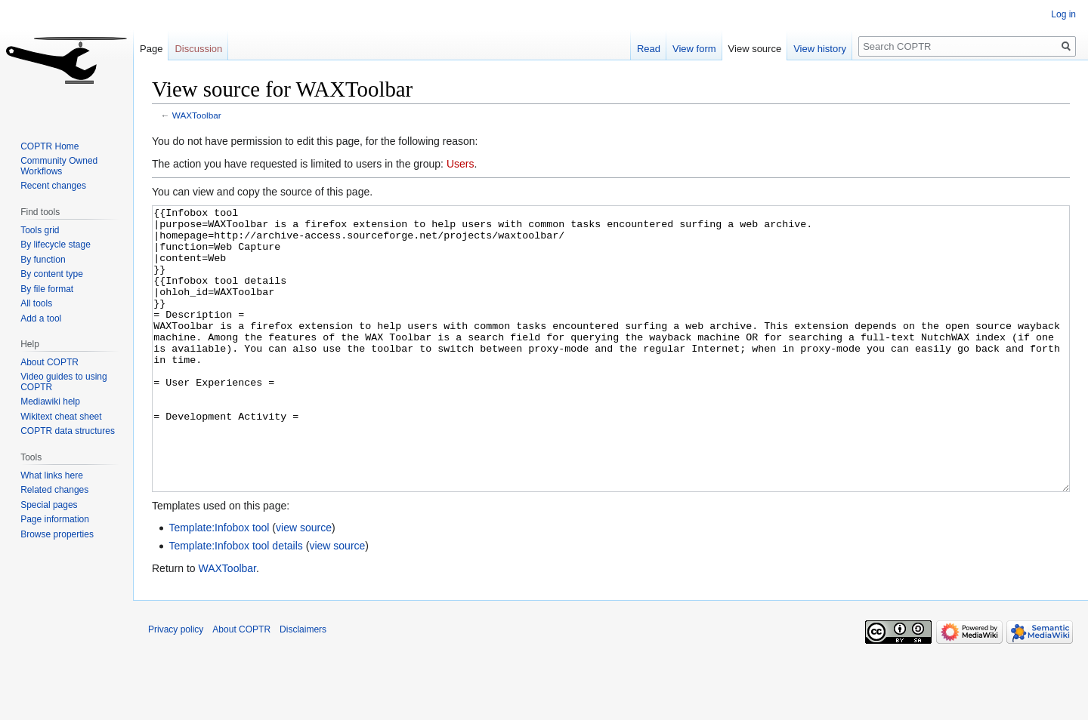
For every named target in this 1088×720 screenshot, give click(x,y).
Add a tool (40, 318)
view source (304, 584)
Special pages (48, 505)
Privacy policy (175, 686)
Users (460, 164)
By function (42, 259)
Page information (54, 519)
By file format (46, 289)
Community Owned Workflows (58, 166)
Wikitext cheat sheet (60, 416)
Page (151, 48)
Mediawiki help (50, 401)
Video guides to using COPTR (63, 381)
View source (755, 48)
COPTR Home (49, 146)
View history (819, 48)
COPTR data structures (67, 431)
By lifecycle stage (55, 244)
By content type (51, 274)
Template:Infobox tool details (235, 602)
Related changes (54, 490)
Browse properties (57, 534)
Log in (1063, 14)
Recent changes (53, 185)
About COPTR (49, 362)
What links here (51, 475)
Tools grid (39, 230)
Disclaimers (303, 686)
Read (648, 48)
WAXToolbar (196, 115)
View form (694, 48)
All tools (36, 303)
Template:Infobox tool (218, 584)
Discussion (198, 48)
